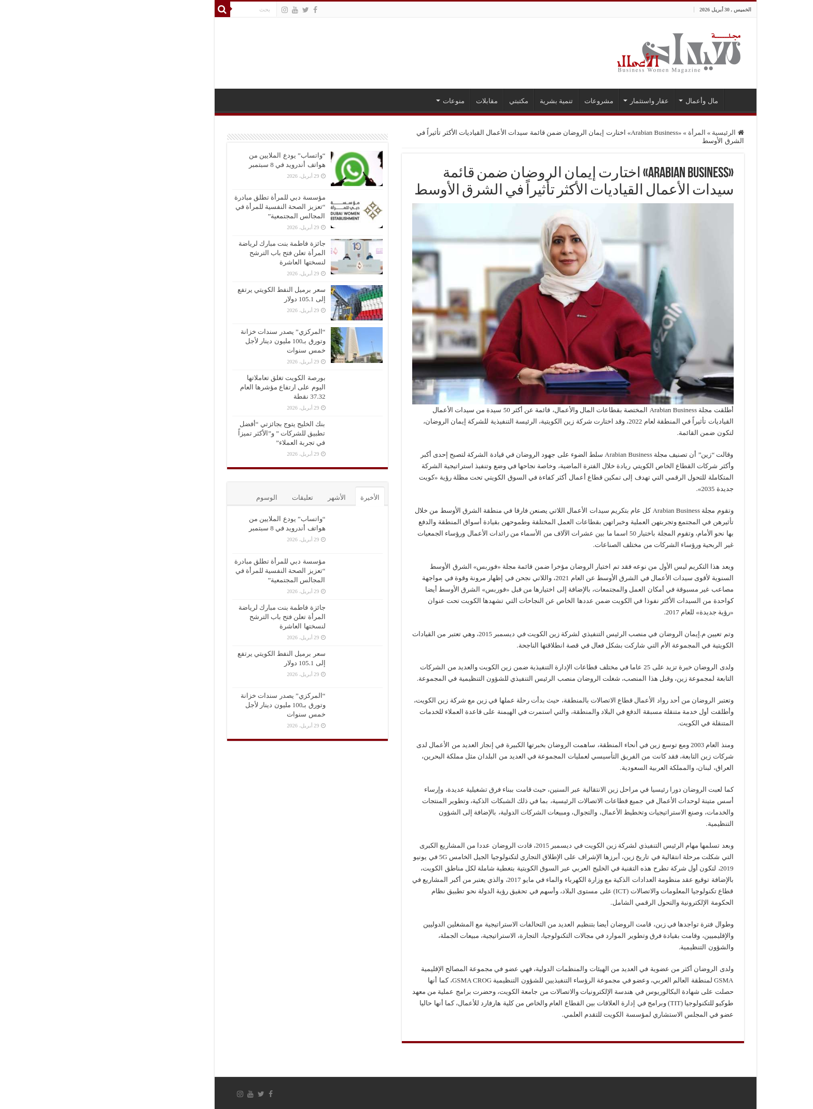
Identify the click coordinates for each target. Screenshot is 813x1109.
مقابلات (408, 101)
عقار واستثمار (570, 101)
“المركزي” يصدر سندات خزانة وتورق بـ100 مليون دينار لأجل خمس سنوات (204, 341)
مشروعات (520, 101)
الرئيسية (659, 99)
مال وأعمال (623, 101)
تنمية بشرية (477, 101)
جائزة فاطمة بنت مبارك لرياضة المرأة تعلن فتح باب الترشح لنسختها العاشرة (203, 253)
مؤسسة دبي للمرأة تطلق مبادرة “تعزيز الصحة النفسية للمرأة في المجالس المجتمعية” (201, 206)
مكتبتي (440, 101)
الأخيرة (291, 497)
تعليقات (223, 497)
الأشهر (258, 497)
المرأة (618, 132)
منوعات (375, 101)
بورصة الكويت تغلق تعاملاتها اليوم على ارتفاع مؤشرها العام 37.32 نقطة (204, 387)
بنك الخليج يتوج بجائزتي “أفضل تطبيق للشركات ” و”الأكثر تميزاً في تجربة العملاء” (203, 433)
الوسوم (188, 497)
